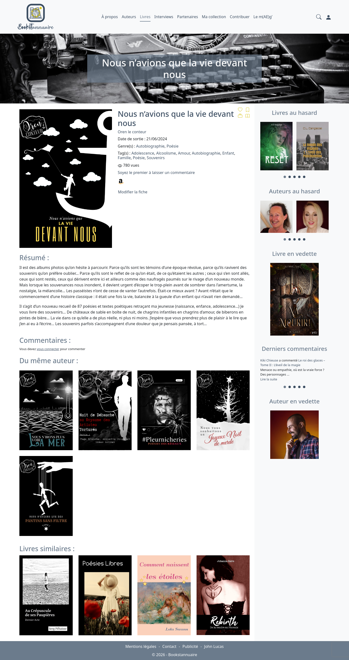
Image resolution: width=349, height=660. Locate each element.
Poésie (172, 146)
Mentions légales (140, 646)
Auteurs (129, 16)
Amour (184, 153)
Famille (124, 157)
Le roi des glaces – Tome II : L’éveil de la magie (292, 362)
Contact (169, 646)
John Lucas (214, 646)
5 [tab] (304, 177)
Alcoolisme (166, 153)
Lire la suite (268, 379)
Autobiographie (150, 146)
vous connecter (48, 349)
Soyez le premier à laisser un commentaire (156, 172)
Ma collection (214, 16)
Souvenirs (156, 157)
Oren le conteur (132, 131)
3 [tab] (294, 177)
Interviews (163, 16)
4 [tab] (299, 177)
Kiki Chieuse (269, 360)
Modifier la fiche (132, 192)
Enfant (228, 153)
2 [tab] (289, 177)
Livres (145, 16)
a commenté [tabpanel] (294, 369)
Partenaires (187, 16)
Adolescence (142, 153)
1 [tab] (285, 177)
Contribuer (240, 16)
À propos (110, 16)
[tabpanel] (276, 147)
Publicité (190, 646)
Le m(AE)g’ (263, 16)
